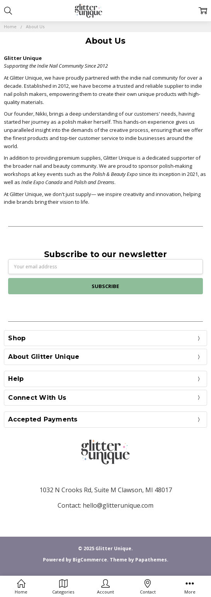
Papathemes (151, 559)
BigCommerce (90, 559)
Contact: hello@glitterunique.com (105, 505)
